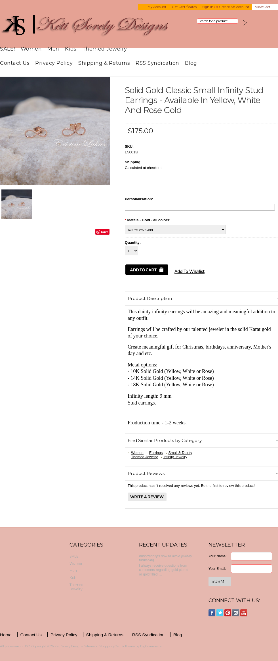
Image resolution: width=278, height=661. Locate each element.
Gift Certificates (184, 7)
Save (104, 231)
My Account (157, 7)
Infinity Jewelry (175, 457)
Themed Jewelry (104, 49)
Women (31, 49)
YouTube (243, 612)
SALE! (7, 49)
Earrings (156, 453)
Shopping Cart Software (117, 646)
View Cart (263, 7)
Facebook (212, 612)
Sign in (207, 7)
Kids (71, 49)
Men (53, 49)
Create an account (234, 7)
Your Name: (217, 556)
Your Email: (217, 569)
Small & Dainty (180, 453)
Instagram (235, 612)
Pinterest (227, 612)
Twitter (220, 612)
